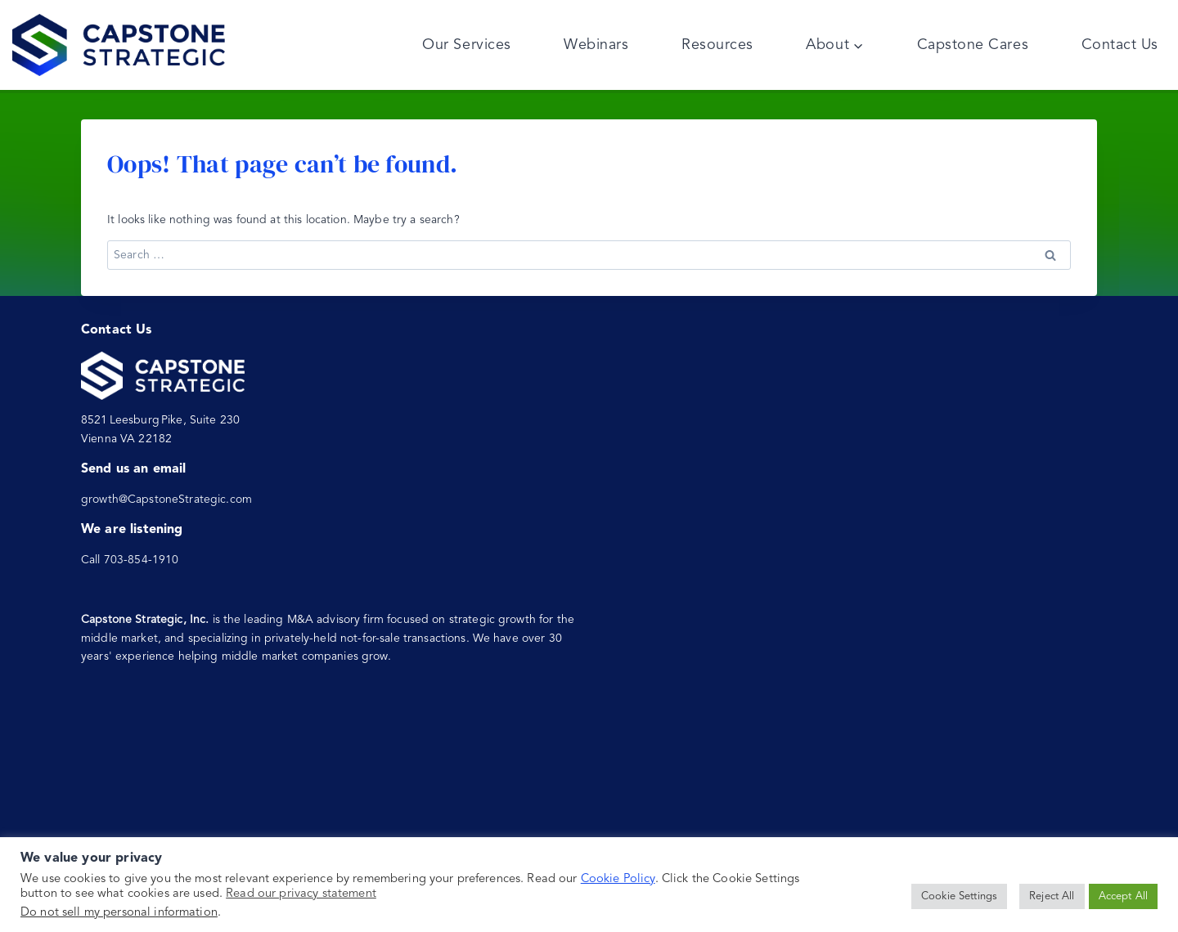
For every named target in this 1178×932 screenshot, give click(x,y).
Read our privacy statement (301, 894)
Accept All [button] (1123, 896)
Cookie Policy (618, 879)
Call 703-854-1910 (129, 560)
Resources (717, 45)
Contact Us (1119, 45)
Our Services (466, 45)
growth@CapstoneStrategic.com (166, 499)
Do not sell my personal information (119, 913)
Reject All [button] (1051, 896)
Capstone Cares (973, 45)
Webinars (596, 45)
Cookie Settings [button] (959, 896)
